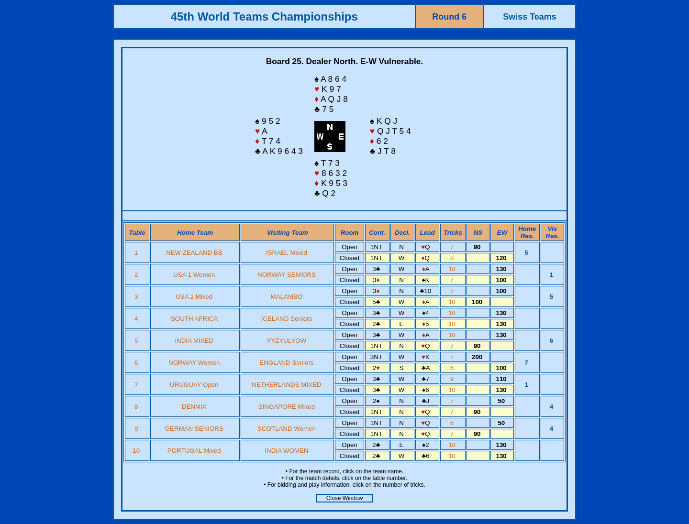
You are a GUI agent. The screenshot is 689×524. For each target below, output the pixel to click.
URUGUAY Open (194, 384)
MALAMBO (287, 296)
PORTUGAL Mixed (194, 450)
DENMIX (194, 406)
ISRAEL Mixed (286, 252)
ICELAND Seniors (286, 318)
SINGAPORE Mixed (286, 406)
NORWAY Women (194, 362)
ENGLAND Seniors (286, 362)
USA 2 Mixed (194, 296)
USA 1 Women (194, 274)
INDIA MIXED (194, 340)
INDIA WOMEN (286, 450)
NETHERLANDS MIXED (286, 384)
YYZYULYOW (287, 340)
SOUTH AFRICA (194, 318)
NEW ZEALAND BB (194, 252)
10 (452, 269)
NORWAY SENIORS (286, 274)
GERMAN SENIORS (194, 428)
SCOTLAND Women (286, 428)
